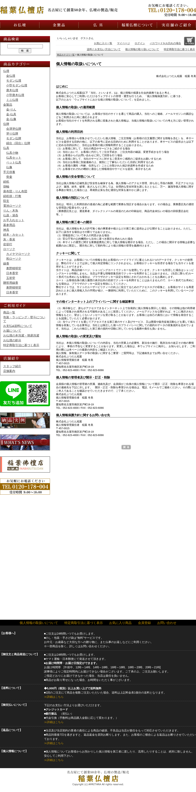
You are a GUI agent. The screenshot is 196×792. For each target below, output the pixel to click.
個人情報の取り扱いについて (142, 49)
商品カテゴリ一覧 (66, 55)
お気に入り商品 (120, 623)
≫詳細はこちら (54, 696)
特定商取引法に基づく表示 (179, 49)
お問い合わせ (166, 623)
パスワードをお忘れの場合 (165, 43)
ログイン (140, 43)
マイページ (123, 43)
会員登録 (144, 623)
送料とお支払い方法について (104, 49)
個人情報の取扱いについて (39, 623)
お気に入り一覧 (103, 43)
